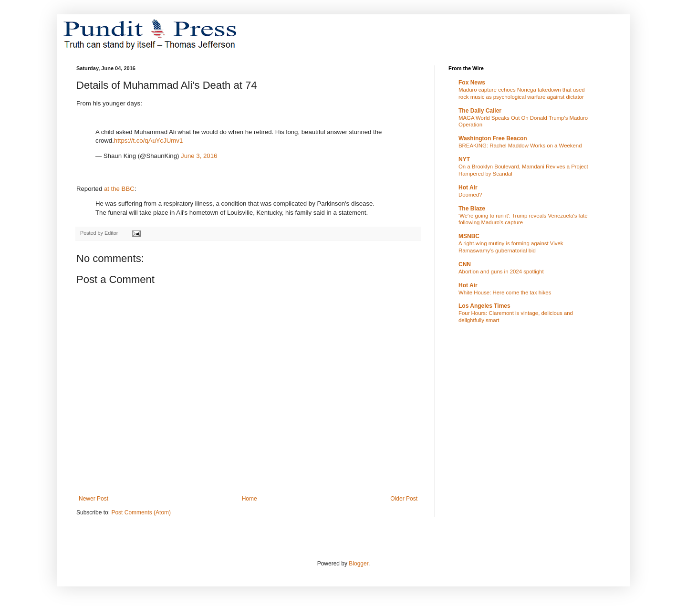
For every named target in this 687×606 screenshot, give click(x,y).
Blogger (358, 563)
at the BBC (119, 188)
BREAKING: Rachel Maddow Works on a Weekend (520, 145)
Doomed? (470, 195)
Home (249, 498)
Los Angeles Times (484, 306)
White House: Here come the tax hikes (504, 292)
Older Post (403, 498)
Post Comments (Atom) (141, 512)
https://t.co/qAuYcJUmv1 (148, 140)
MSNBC (468, 236)
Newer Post (93, 498)
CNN (464, 264)
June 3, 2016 (199, 155)
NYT (464, 159)
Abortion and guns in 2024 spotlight (501, 271)
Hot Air (468, 187)
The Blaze (471, 208)
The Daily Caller (479, 110)
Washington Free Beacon (492, 138)
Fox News (471, 82)
